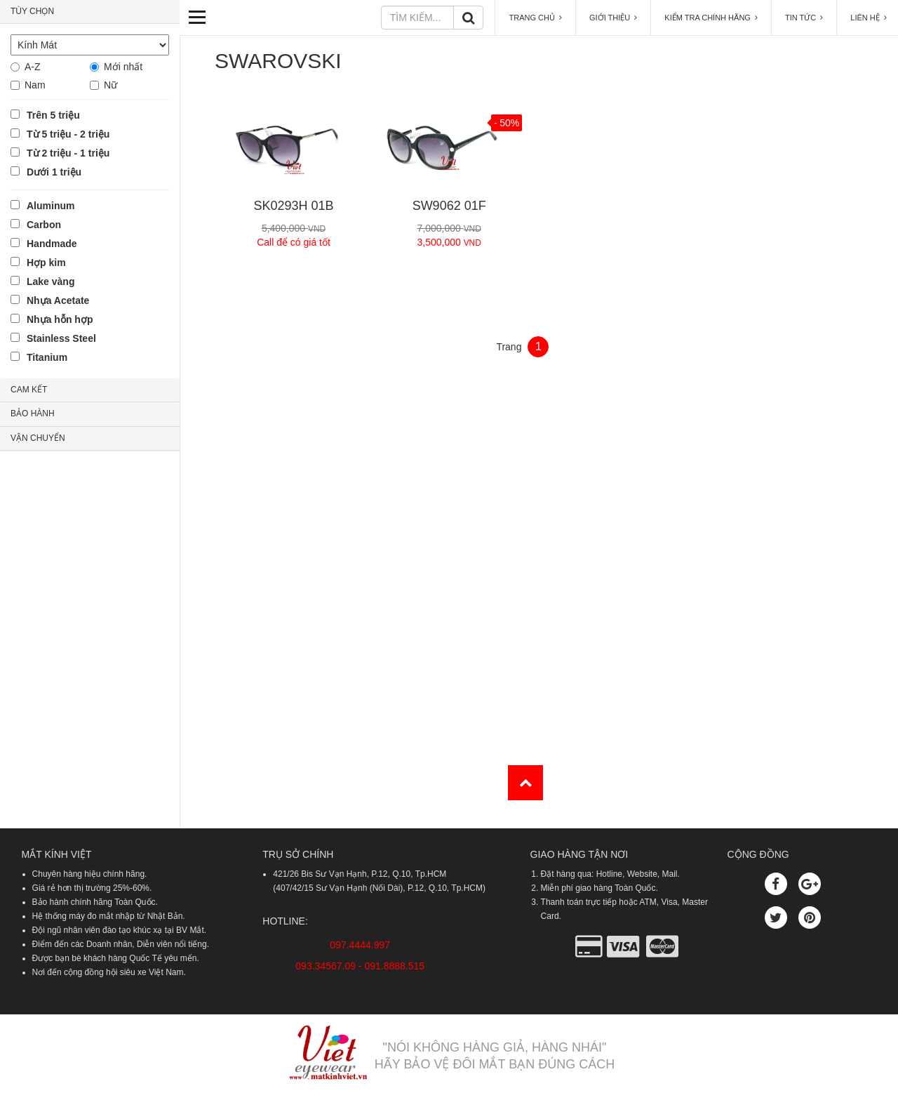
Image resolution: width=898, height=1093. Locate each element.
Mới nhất (123, 66)
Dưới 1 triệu (54, 172)
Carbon (44, 224)
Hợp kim (46, 262)
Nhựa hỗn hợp (60, 319)
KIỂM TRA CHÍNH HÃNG (711, 17)
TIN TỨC (804, 17)
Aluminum (50, 205)
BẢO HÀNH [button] (33, 413)
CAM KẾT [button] (29, 390)
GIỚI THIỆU (613, 17)
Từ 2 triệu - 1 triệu (68, 153)
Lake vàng (50, 281)
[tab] (90, 12)
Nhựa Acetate (58, 300)
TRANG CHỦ (535, 17)
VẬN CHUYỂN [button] (38, 438)
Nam (35, 85)
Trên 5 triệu (53, 115)
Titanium (47, 357)
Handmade (52, 243)
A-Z (33, 66)
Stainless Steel (61, 338)
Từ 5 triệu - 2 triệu (68, 134)
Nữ (110, 85)
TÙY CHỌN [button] (32, 11)
